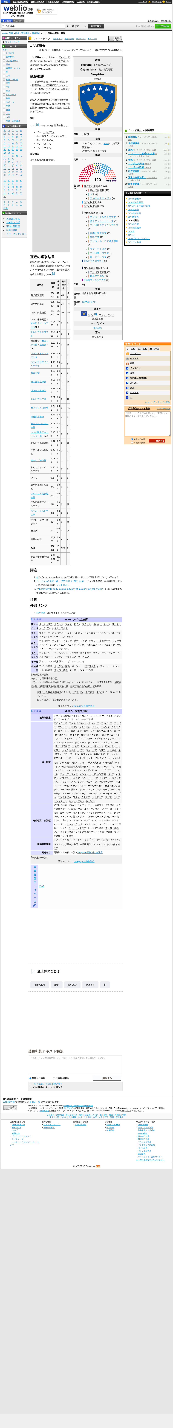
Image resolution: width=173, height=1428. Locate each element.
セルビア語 (60, 61)
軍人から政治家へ (137, 177)
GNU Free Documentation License (78, 1106)
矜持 (132, 387)
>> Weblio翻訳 (163, 408)
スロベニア (59, 645)
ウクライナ (44, 633)
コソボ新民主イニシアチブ (104, 225)
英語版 (106, 144)
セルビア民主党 (38, 399)
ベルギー (97, 624)
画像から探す (49, 1127)
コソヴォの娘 (134, 242)
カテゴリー (92, 39)
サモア (75, 746)
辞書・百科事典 (22, 33)
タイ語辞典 (142, 1148)
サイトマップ (17, 1139)
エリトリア (89, 731)
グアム (108, 812)
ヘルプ (168, 2)
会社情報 (110, 1127)
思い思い (72, 984)
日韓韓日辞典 (68, 2)
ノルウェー (44, 656)
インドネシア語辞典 (146, 1145)
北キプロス (89, 839)
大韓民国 (64, 762)
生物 (8, 106)
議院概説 (132, 137)
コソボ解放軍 (134, 213)
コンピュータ (12, 60)
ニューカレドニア (77, 828)
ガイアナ (74, 735)
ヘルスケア (11, 94)
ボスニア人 (47, 140)
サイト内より (62, 585)
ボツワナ (92, 785)
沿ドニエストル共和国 (50, 661)
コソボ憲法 (97, 337)
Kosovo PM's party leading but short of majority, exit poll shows (70, 589)
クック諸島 (102, 839)
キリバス (111, 738)
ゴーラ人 (46, 147)
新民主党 (94, 237)
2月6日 (40, 262)
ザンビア (109, 746)
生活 (8, 91)
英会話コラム (13, 218)
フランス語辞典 (144, 1142)
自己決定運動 (91, 186)
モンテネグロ (62, 648)
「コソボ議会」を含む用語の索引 (47, 1084)
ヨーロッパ (71, 619)
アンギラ (81, 805)
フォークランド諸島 (64, 832)
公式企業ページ (113, 1124)
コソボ (91, 315)
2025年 (33, 262)
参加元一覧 (166, 21)
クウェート (80, 742)
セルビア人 (48, 132)
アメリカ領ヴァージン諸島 (101, 805)
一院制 (85, 134)
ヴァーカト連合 (98, 249)
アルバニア (44, 641)
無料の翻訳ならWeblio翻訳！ (48, 10)
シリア (102, 750)
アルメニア (106, 723)
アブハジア (59, 839)
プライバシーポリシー (21, 1136)
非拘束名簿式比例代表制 (94, 293)
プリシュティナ (106, 315)
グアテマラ (67, 742)
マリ (90, 789)
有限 (132, 363)
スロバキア (57, 633)
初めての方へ (153, 21)
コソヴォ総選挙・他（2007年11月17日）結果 (61, 581)
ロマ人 (45, 136)
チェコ (68, 633)
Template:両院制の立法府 (90, 852)
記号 (5, 208)
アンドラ (56, 641)
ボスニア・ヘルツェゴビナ (101, 645)
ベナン (74, 785)
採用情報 (110, 1130)
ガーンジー (65, 812)
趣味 (8, 98)
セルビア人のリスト (94, 261)
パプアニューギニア (70, 778)
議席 (130, 149)
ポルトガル (104, 785)
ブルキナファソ (106, 782)
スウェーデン (99, 653)
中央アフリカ (77, 762)
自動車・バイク (13, 68)
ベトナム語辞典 (144, 1151)
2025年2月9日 (89, 302)
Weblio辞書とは (18, 1124)
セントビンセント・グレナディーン (92, 758)
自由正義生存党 (98, 233)
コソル (131, 231)
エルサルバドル (104, 731)
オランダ (58, 624)
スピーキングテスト (16, 234)
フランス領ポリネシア (86, 832)
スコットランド (74, 824)
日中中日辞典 (53, 2)
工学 (8, 76)
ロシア (70, 636)
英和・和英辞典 (37, 2)
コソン (131, 235)
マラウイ (81, 789)
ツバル (91, 766)
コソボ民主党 (90, 202)
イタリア (67, 641)
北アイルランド (80, 812)
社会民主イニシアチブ (95, 280)
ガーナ (117, 731)
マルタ (51, 648)
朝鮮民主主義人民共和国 (74, 766)
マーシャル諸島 (67, 789)
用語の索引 (69, 39)
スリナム (74, 754)
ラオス (76, 797)
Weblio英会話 (13, 222)
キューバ (90, 738)
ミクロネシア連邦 (84, 719)
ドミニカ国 (115, 766)
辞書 (6, 2)
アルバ (72, 805)
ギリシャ (93, 641)
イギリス (73, 653)
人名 (8, 113)
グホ (92, 194)
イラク (76, 715)
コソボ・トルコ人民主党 (103, 217)
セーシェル (112, 754)
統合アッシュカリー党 (102, 221)
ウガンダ (105, 727)
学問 (8, 83)
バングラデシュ (102, 778)
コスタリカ (106, 742)
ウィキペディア (41, 38)
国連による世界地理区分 (49, 692)
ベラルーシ (104, 633)
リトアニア (83, 656)
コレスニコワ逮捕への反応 (141, 153)
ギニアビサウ (66, 738)
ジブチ (80, 750)
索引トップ (57, 39)
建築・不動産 (12, 79)
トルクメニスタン (64, 770)
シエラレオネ (68, 750)
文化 (8, 87)
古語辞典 (81, 2)
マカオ (109, 832)
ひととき (90, 984)
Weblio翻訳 (142, 1133)
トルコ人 (46, 143)
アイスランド (45, 653)
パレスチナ (105, 844)
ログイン (142, 1)
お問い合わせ (80, 1124)
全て (5, 50)
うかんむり (39, 984)
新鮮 (56, 984)
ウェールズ (83, 809)
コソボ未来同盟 (92, 268)
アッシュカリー (58, 136)
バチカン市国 (99, 774)
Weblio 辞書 (157, 2)
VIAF (41, 886)
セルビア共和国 (69, 577)
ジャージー (104, 820)
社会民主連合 (97, 276)
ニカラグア (105, 770)
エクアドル (63, 731)
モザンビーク (73, 793)
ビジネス (10, 53)
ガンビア (96, 735)
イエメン (73, 727)
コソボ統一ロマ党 (99, 253)
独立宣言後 (133, 171)
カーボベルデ (61, 735)
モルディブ (95, 793)
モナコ (107, 624)
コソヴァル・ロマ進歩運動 (104, 241)
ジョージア (91, 750)
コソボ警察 (133, 217)
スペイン (47, 645)
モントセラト (68, 835)
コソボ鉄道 (133, 224)
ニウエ (95, 844)
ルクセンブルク (60, 628)
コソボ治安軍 (134, 198)
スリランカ (86, 754)
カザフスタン (76, 692)
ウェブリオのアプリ (52, 1124)
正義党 (43, 344)
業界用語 (10, 57)
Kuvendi (97, 328)
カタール (85, 735)
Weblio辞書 (44, 1111)
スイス (68, 624)
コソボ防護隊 (134, 227)
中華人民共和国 (93, 762)
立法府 (46, 68)
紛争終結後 (133, 184)
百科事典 (36, 33)
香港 (101, 832)
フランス (86, 624)
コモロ (117, 742)
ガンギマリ (135, 353)
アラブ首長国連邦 (62, 715)
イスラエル (84, 727)
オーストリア (45, 624)
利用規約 (16, 1133)
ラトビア (71, 656)
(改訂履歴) (68, 1108)
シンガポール (114, 750)
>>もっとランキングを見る (157, 402)
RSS (98, 1166)
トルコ (100, 692)
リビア (108, 797)
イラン (95, 727)
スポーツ (10, 102)
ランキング (81, 39)
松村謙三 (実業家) (138, 378)
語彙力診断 (11, 230)
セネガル (58, 758)
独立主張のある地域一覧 (82, 686)
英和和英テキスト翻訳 (45, 1051)
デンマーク (113, 653)
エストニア (85, 653)
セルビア (71, 645)
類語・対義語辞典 (20, 2)
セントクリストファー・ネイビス (98, 715)
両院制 (57, 852)
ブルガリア (92, 633)
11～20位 (142, 348)
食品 (8, 110)
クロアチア (104, 641)
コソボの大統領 (136, 163)
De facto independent (49, 577)
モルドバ (47, 636)
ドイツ (77, 624)
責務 (130, 160)
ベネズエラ (67, 719)
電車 (8, 64)
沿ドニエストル (74, 839)
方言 (8, 117)
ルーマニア (59, 636)
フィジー (64, 782)
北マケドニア (80, 641)
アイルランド (61, 653)
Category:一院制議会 (84, 861)
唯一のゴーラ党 (98, 257)
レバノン (90, 801)
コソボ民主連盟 (91, 206)
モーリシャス (109, 789)
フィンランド (58, 656)
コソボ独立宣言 (135, 202)
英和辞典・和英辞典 (146, 1130)
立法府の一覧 (68, 852)
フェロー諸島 (61, 670)
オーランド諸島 (62, 666)
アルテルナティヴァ (100, 198)
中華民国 (107, 762)
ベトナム (64, 785)
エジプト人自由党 (39, 408)
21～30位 (154, 348)
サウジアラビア (62, 746)
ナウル (95, 770)
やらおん (134, 358)
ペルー (82, 785)
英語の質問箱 (13, 226)
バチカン (82, 645)
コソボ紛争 (35, 81)
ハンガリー (79, 633)
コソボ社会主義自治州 (139, 206)
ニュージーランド (69, 774)
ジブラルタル (91, 666)
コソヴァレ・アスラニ (139, 238)
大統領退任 (133, 143)
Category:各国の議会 (84, 706)
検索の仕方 (16, 1127)
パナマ (111, 774)
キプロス (90, 692)
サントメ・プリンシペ (92, 746)
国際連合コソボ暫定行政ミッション (50, 85)
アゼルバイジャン (77, 723)
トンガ (86, 770)
